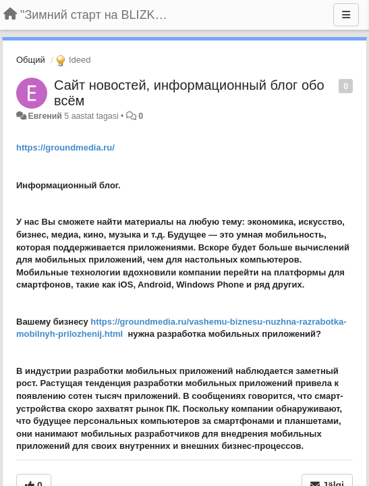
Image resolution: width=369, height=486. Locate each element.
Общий (30, 60)
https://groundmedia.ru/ (65, 147)
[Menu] (346, 14)
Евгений (44, 116)
